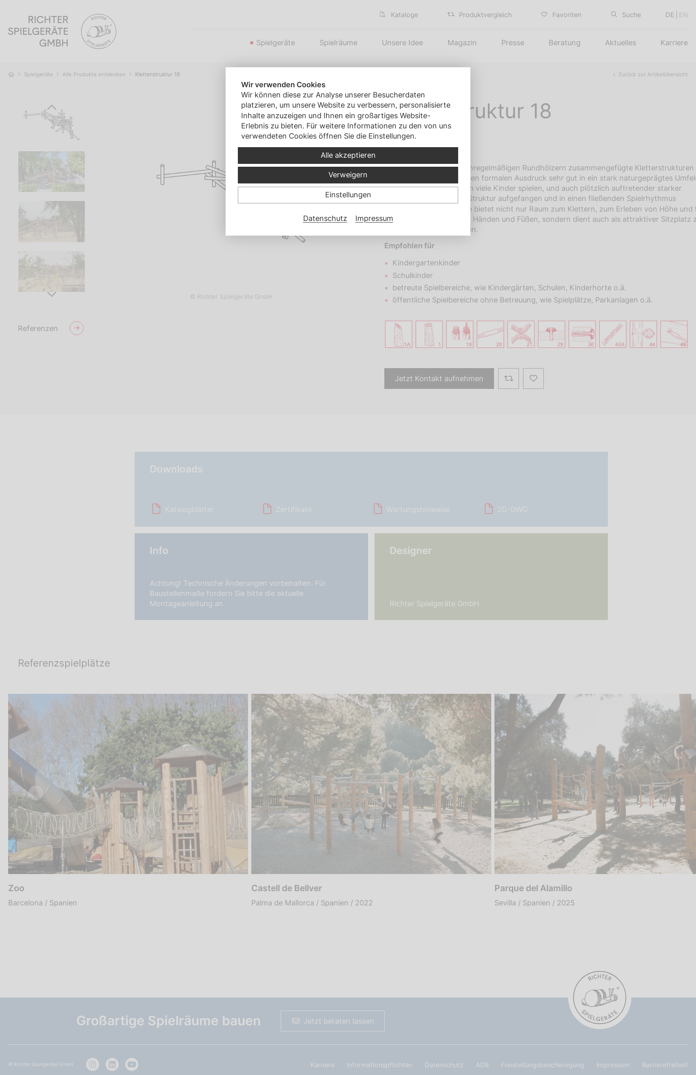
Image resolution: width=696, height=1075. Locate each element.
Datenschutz (325, 218)
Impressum (374, 218)
